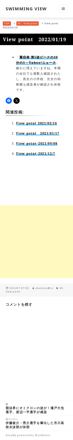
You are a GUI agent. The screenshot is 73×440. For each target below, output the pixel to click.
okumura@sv (44, 288)
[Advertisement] (36, 241)
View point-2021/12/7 (35, 153)
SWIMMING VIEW (26, 8)
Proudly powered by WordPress (28, 435)
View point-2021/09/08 (36, 143)
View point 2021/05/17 (37, 133)
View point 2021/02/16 (36, 123)
